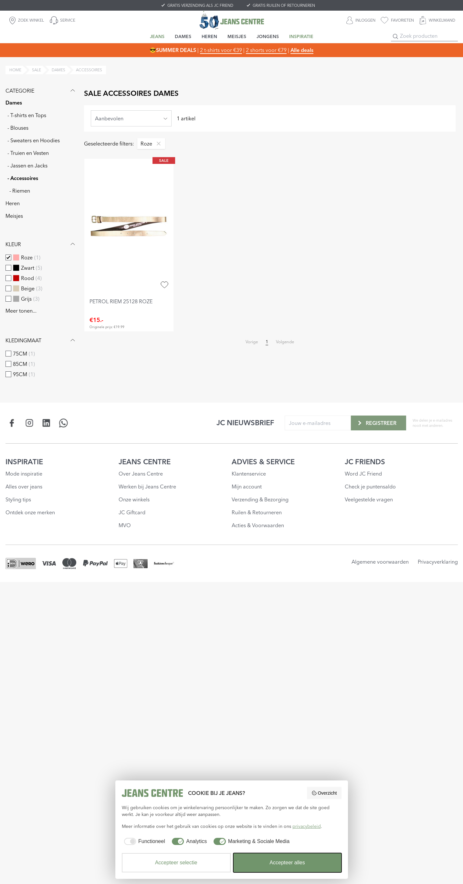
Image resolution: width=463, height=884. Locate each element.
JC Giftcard (132, 512)
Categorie (41, 91)
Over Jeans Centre (141, 473)
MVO (125, 525)
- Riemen (19, 190)
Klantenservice (249, 473)
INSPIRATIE (24, 461)
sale (36, 69)
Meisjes (14, 216)
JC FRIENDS (365, 461)
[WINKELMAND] (437, 20)
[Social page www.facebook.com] (12, 422)
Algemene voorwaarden (380, 561)
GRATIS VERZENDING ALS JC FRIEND (200, 5)
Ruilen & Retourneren (257, 512)
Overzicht (324, 793)
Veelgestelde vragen (369, 499)
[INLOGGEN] (361, 20)
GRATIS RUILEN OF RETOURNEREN (284, 5)
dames (58, 69)
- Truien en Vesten (28, 153)
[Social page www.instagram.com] (29, 422)
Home (15, 69)
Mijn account (247, 486)
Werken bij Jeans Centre (147, 486)
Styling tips (18, 499)
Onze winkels (134, 499)
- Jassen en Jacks (27, 165)
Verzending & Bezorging (260, 499)
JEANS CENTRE (145, 461)
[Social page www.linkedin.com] (46, 422)
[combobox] (131, 118)
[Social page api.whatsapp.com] (63, 422)
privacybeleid (306, 826)
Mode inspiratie (23, 473)
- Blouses (17, 128)
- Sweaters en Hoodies (33, 140)
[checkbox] (8, 257)
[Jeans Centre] (231, 20)
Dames (13, 102)
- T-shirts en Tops (26, 115)
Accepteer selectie (176, 862)
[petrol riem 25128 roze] (129, 226)
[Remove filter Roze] (157, 143)
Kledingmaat (41, 340)
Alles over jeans (23, 486)
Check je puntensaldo (370, 486)
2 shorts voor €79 (266, 50)
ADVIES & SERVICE (263, 461)
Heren (12, 203)
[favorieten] (397, 20)
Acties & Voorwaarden (258, 525)
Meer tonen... (21, 310)
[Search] (395, 36)
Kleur (41, 244)
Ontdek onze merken (30, 512)
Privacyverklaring (438, 561)
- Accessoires (22, 178)
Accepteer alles (287, 862)
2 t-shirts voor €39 (221, 50)
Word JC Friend (363, 473)
